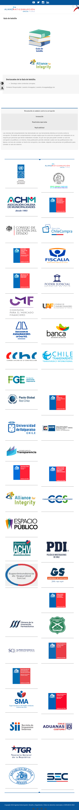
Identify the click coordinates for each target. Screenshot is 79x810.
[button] (2, 83)
